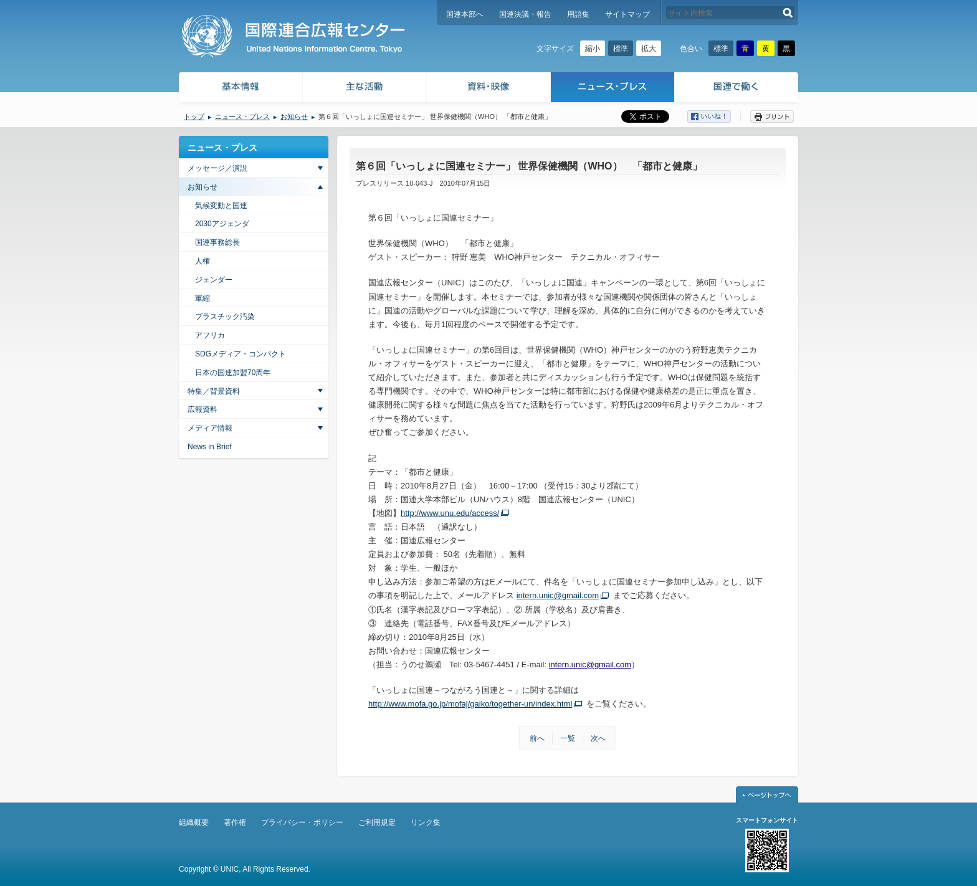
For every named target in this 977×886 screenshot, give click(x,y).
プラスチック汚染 (225, 316)
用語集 (578, 14)
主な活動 (365, 89)
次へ (598, 738)
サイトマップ (627, 14)
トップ (194, 116)
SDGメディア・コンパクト (240, 354)
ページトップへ (767, 794)
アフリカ (210, 335)
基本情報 (240, 89)
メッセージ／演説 (217, 168)
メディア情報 (210, 428)
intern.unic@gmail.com (558, 595)
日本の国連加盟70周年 (232, 372)
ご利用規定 (377, 822)
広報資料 (202, 409)
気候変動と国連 (221, 205)
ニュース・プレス (613, 89)
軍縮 (202, 298)
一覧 (567, 738)
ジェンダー (213, 279)
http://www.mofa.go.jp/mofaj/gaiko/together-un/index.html (470, 703)
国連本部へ (465, 14)
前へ (537, 738)
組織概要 (194, 822)
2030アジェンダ (222, 223)
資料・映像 (489, 89)
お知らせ (294, 116)
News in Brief (210, 446)
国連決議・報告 (525, 14)
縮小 (592, 48)
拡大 (648, 48)
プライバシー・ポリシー (302, 822)
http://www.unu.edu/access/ (450, 513)
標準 (620, 48)
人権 (202, 261)
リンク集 (426, 822)
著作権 (235, 822)
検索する (787, 12)
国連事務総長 (217, 242)
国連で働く (737, 89)
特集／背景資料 (214, 391)
